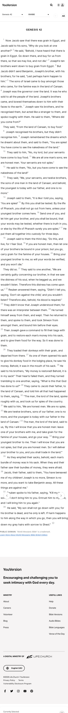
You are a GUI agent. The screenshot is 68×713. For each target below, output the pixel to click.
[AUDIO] (55, 16)
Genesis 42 (13, 14)
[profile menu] (60, 5)
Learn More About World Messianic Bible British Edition (23, 535)
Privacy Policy (9, 680)
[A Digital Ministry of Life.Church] (34, 655)
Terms (21, 680)
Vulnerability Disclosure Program (17, 683)
